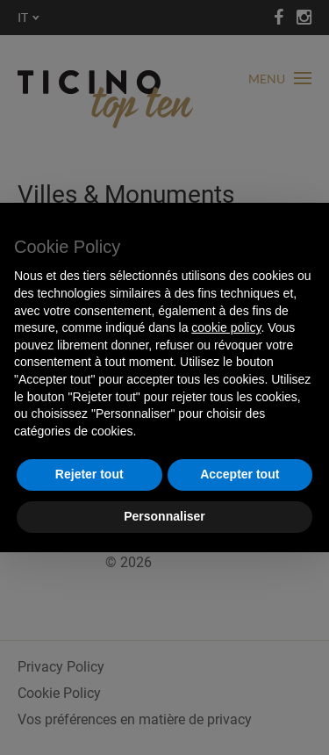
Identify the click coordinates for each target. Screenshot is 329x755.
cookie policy (226, 327)
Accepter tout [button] (239, 474)
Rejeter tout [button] (89, 474)
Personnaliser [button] (164, 516)
